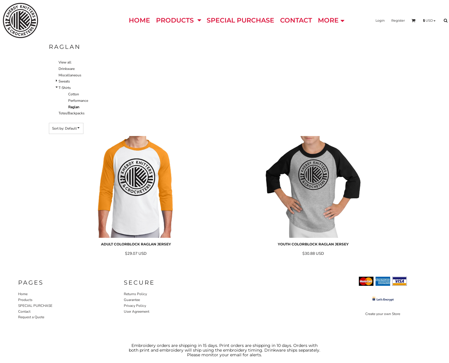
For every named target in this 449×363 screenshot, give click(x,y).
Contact (24, 311)
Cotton (73, 94)
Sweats (64, 81)
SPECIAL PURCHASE (35, 305)
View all (65, 62)
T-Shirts (65, 87)
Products (25, 299)
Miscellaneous (70, 75)
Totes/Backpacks (72, 113)
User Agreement (136, 311)
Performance (78, 100)
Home (23, 294)
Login (380, 20)
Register (398, 20)
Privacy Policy (135, 305)
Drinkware (67, 68)
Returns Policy (135, 294)
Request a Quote (31, 317)
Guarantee (132, 299)
